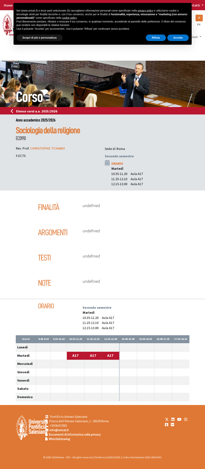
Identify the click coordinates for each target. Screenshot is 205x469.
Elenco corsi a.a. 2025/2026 (35, 111)
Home (8, 5)
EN (198, 25)
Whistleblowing (59, 439)
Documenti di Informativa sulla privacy (75, 434)
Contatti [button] (194, 5)
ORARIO (117, 163)
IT (199, 18)
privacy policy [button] (145, 10)
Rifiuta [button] (156, 37)
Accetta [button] (178, 37)
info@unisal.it (59, 430)
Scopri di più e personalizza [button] (39, 37)
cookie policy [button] (69, 17)
